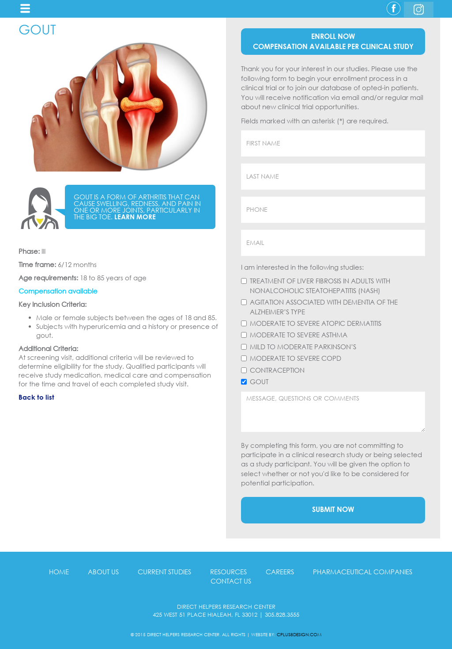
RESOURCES (228, 572)
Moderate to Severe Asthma (298, 335)
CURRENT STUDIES (164, 572)
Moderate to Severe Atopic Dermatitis (315, 323)
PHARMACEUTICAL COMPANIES (362, 572)
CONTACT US (231, 581)
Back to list (36, 397)
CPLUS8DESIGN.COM (299, 634)
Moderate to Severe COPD (295, 358)
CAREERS (280, 572)
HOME (59, 572)
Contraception (277, 370)
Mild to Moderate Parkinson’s (303, 347)
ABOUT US (103, 572)
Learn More (135, 217)
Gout (259, 382)
